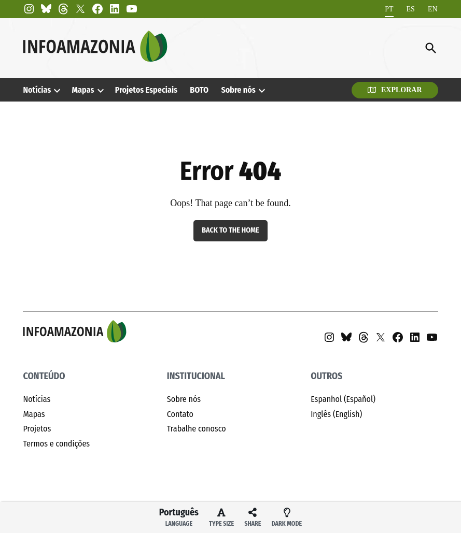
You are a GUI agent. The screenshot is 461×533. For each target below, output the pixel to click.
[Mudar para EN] (433, 9)
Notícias (37, 90)
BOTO (199, 90)
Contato (180, 414)
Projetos (37, 429)
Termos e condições (56, 444)
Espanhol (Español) (343, 399)
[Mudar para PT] (389, 9)
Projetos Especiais (146, 90)
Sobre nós (238, 90)
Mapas (83, 90)
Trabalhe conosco (196, 429)
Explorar (395, 90)
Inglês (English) (336, 414)
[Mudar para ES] (411, 9)
